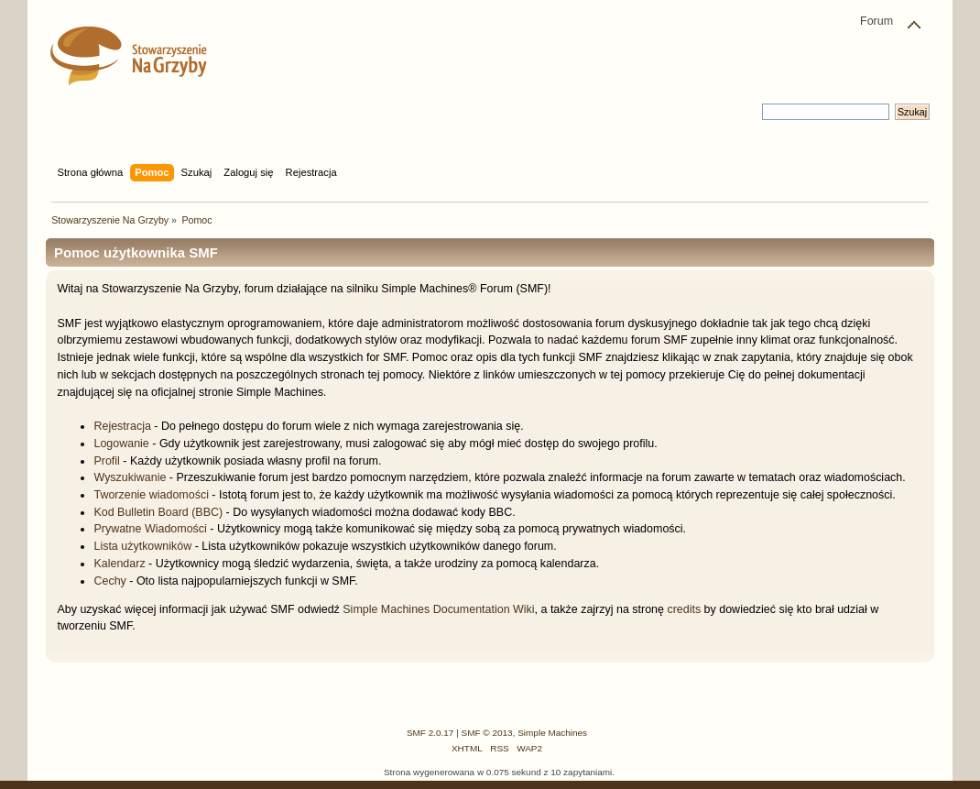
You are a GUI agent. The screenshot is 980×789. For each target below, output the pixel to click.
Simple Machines (552, 733)
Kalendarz (119, 563)
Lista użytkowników (142, 546)
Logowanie (120, 443)
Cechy (109, 581)
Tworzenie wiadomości (150, 494)
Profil (106, 461)
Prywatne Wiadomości (149, 528)
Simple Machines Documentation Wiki (438, 609)
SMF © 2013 (487, 733)
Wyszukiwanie (129, 477)
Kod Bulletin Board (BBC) (158, 512)
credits (684, 609)
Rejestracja (121, 426)
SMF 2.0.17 (430, 733)
